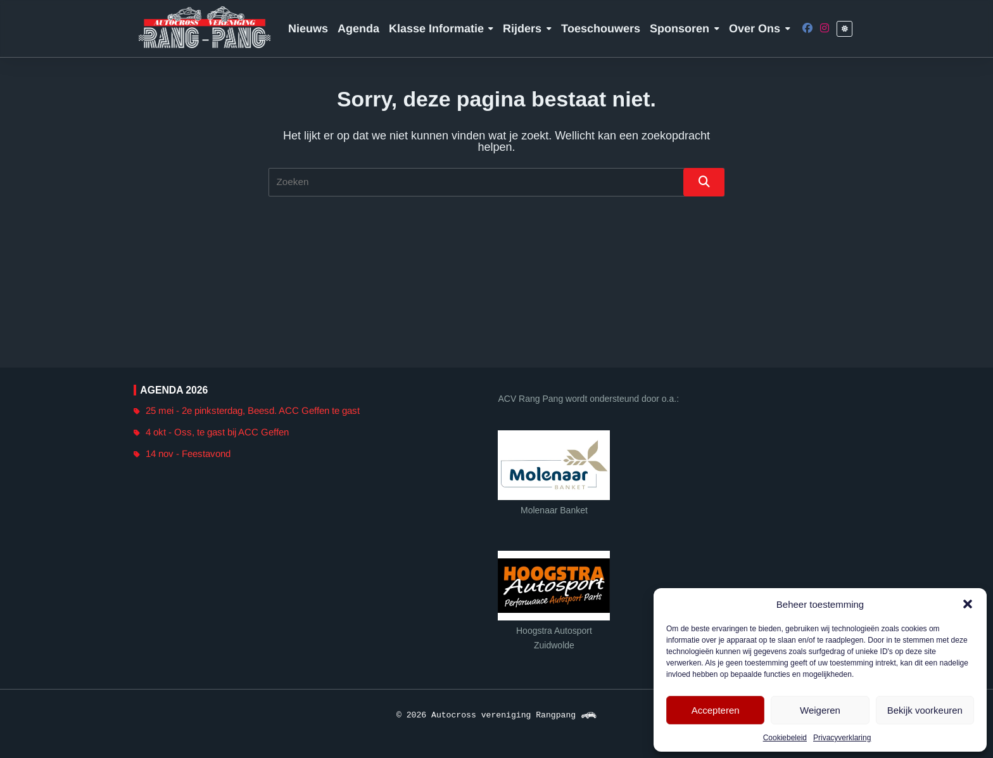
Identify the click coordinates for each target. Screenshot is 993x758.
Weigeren (820, 710)
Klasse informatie (441, 28)
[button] (967, 604)
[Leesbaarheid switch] (844, 29)
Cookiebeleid (785, 737)
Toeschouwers (600, 28)
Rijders (527, 28)
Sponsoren (684, 28)
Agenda (358, 28)
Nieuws (308, 28)
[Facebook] (807, 29)
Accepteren (716, 710)
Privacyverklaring (842, 737)
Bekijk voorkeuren (925, 710)
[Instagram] (824, 29)
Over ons (759, 28)
